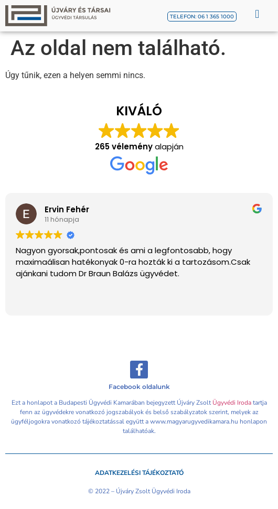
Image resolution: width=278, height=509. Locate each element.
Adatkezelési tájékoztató (139, 473)
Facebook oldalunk (139, 387)
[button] (257, 14)
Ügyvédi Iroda (231, 402)
